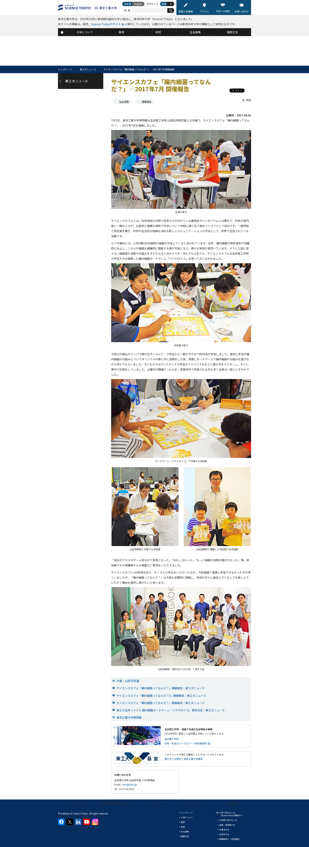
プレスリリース (195, 803)
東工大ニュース (88, 69)
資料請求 (233, 803)
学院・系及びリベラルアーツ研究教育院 (186, 743)
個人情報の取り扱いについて (117, 803)
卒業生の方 (224, 829)
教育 (183, 822)
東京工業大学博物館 (129, 717)
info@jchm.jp (129, 784)
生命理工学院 (172, 739)
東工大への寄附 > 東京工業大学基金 (184, 758)
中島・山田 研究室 (128, 681)
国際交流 (185, 836)
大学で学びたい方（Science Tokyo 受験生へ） (231, 814)
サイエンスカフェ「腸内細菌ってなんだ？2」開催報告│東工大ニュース (161, 696)
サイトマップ (156, 803)
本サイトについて (78, 803)
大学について (187, 817)
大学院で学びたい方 (228, 820)
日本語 (127, 4)
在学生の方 (224, 834)
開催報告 (146, 101)
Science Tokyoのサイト (106, 24)
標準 (164, 4)
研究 (183, 826)
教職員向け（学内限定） (230, 839)
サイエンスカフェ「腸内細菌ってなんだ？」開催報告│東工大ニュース (161, 688)
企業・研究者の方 (227, 824)
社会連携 (124, 101)
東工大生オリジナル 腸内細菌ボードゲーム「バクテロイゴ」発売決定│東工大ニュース (171, 710)
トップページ (65, 69)
